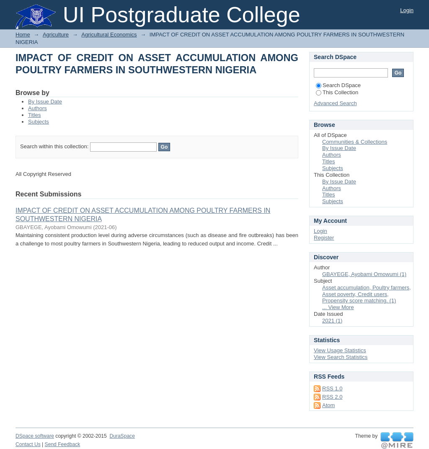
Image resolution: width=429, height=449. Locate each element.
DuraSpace (121, 436)
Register (324, 238)
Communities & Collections (354, 142)
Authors (37, 108)
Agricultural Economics (109, 34)
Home (23, 34)
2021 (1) (332, 320)
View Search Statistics (340, 357)
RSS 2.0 (332, 397)
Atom (328, 405)
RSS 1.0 (332, 388)
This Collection (337, 92)
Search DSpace (338, 85)
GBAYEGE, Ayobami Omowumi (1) (364, 274)
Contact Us (28, 444)
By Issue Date (45, 101)
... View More (338, 307)
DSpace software (35, 436)
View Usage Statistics (340, 350)
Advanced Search (335, 103)
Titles (34, 115)
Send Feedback (62, 444)
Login (406, 10)
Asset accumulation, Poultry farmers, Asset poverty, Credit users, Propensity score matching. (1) (366, 294)
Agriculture (56, 34)
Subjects (38, 122)
